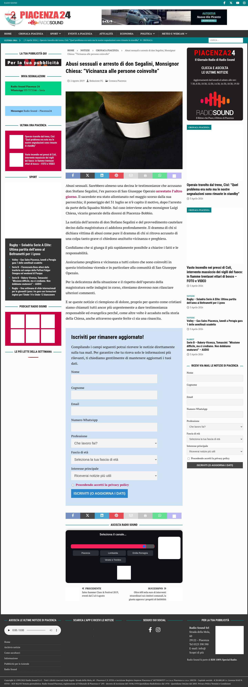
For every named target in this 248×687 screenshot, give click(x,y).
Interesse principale (85, 468)
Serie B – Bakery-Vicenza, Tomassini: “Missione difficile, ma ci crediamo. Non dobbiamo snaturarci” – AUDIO (31, 280)
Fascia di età (79, 452)
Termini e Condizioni (221, 683)
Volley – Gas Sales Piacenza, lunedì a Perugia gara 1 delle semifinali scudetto (215, 322)
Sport (54, 33)
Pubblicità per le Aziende (16, 663)
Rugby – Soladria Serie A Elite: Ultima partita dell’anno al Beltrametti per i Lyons (30, 249)
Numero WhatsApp (84, 420)
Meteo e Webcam (173, 33)
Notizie (85, 50)
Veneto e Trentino (113, 560)
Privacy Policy (204, 683)
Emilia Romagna (140, 553)
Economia (126, 33)
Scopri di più (196, 652)
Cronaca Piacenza (31, 33)
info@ (202, 648)
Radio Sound (10, 3)
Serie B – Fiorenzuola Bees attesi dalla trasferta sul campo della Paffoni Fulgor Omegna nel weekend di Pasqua (31, 270)
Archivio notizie (12, 647)
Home (8, 33)
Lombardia (113, 553)
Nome (75, 372)
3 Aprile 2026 (196, 198)
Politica (146, 33)
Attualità (106, 33)
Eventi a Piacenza (80, 33)
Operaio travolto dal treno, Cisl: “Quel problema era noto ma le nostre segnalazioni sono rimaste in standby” (213, 189)
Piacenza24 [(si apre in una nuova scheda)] (46, 110)
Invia (42, 90)
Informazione (11, 658)
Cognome (77, 388)
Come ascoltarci (12, 652)
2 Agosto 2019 (77, 80)
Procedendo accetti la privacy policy (102, 485)
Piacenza (85, 553)
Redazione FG (96, 80)
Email (75, 404)
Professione (79, 436)
